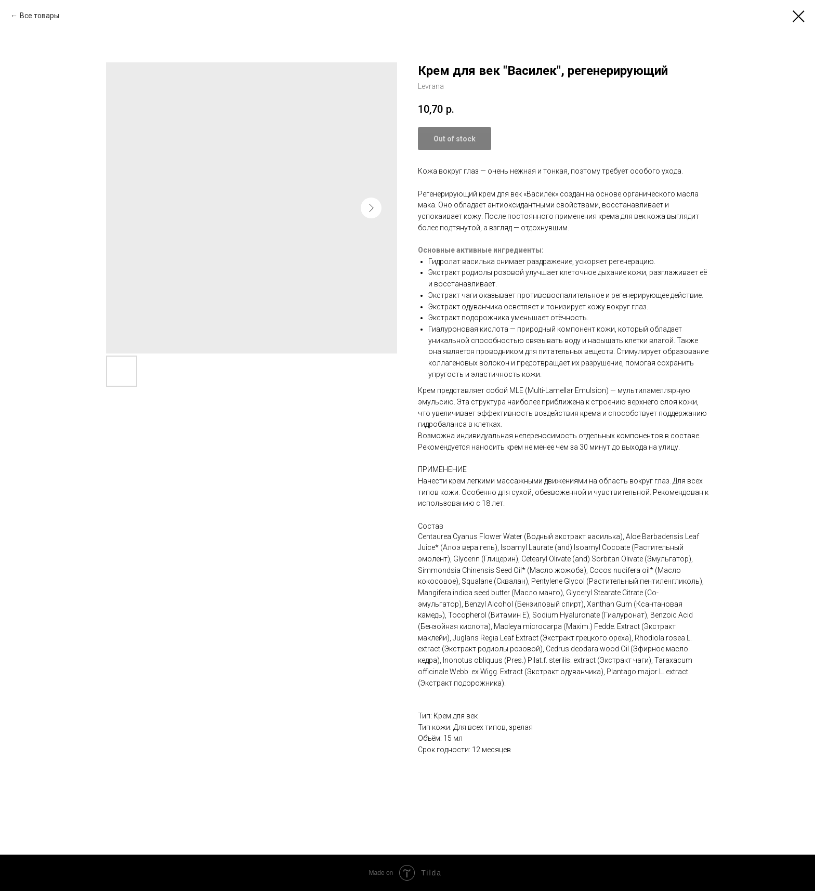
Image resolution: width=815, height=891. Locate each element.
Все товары (39, 15)
